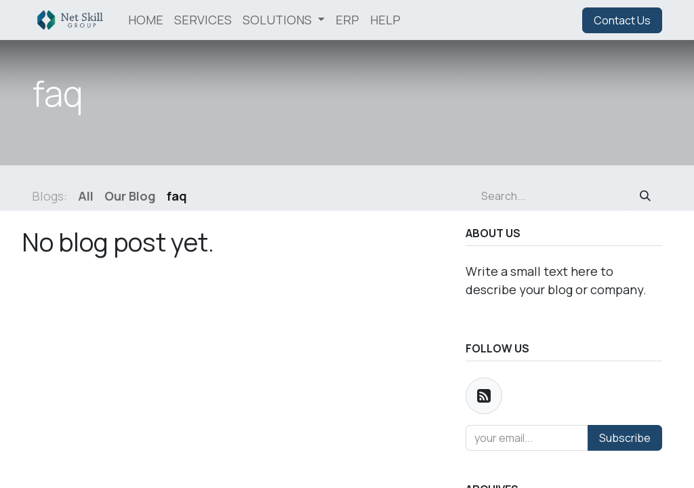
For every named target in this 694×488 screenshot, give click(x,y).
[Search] (645, 196)
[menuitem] (146, 20)
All (86, 196)
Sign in (549, 20)
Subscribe (625, 437)
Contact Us (622, 20)
